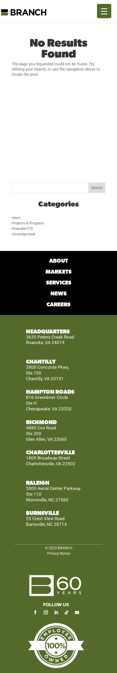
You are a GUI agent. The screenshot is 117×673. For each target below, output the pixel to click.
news (16, 218)
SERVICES (58, 283)
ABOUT (58, 261)
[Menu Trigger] (104, 11)
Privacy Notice (58, 553)
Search (96, 188)
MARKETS (59, 272)
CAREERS (58, 304)
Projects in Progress (28, 223)
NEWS (58, 293)
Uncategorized (23, 234)
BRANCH (65, 548)
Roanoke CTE (22, 229)
